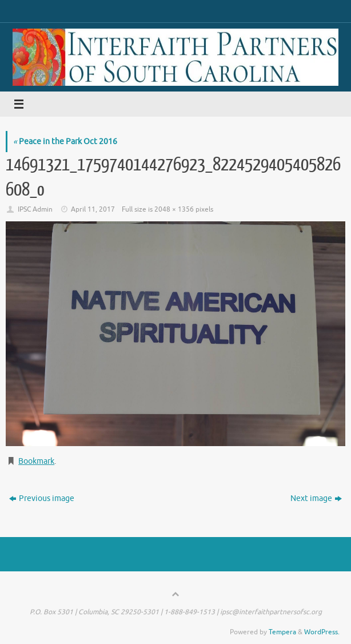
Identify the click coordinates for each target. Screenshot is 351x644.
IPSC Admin (35, 209)
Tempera (282, 632)
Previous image (41, 498)
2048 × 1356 (174, 209)
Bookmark (36, 461)
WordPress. (322, 632)
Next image (316, 498)
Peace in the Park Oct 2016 (65, 141)
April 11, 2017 (93, 209)
